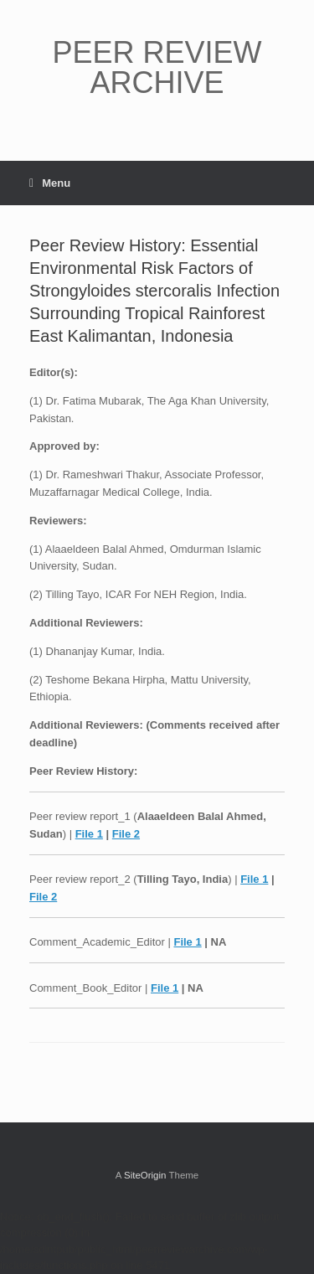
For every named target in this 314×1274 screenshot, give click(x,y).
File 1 (89, 834)
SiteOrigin (145, 1175)
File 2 (126, 834)
